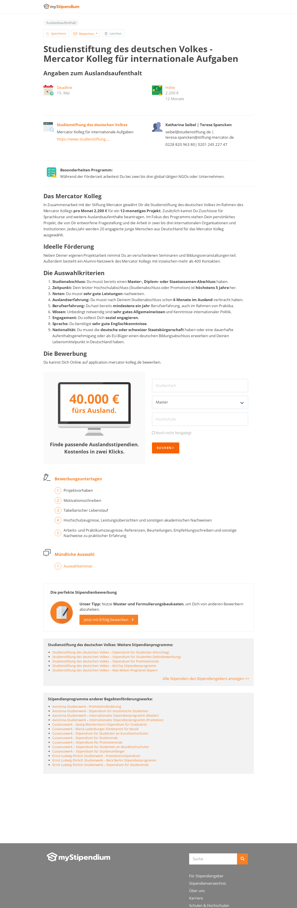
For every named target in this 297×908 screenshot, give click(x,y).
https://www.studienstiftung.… (83, 139)
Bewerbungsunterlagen (78, 478)
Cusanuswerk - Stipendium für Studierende (85, 738)
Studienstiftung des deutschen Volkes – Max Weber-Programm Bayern (105, 670)
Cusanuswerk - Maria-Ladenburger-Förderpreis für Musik (95, 729)
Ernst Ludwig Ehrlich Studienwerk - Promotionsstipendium (96, 756)
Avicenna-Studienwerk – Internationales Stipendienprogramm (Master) (105, 715)
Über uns (197, 890)
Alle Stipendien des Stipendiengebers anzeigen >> (206, 678)
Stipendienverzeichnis (207, 883)
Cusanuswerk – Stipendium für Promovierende (87, 742)
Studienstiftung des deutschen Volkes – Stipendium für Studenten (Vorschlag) (110, 652)
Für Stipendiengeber (206, 875)
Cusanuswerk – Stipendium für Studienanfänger (88, 751)
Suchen (166, 448)
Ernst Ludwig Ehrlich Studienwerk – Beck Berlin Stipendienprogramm (104, 760)
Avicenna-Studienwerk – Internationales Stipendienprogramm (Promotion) (107, 720)
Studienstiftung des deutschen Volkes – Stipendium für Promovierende (105, 661)
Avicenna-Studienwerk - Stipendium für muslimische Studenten (100, 711)
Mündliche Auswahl (74, 554)
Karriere (196, 898)
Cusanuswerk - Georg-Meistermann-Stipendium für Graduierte (99, 724)
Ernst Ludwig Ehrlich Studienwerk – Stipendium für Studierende (100, 765)
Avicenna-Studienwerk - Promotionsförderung (86, 706)
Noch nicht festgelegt (172, 432)
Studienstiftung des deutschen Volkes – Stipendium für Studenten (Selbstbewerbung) (116, 657)
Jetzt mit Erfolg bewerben (106, 619)
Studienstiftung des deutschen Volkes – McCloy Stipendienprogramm (104, 666)
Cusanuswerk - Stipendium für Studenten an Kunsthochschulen (100, 733)
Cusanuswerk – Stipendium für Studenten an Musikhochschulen (100, 747)
